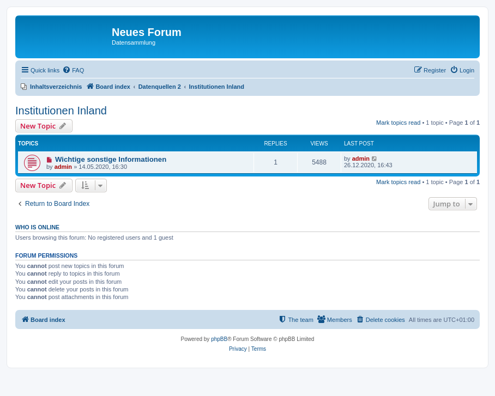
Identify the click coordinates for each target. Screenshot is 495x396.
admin (63, 166)
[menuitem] (73, 70)
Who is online (37, 227)
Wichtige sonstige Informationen (110, 159)
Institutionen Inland (61, 111)
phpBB (219, 339)
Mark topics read (398, 122)
